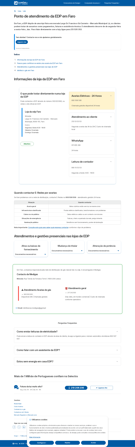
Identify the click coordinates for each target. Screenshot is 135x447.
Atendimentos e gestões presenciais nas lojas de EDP (37, 67)
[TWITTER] (19, 427)
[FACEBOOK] (14, 427)
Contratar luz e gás (20, 409)
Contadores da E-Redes (21, 412)
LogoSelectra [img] (15, 443)
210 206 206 (76, 387)
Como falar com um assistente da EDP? (38, 350)
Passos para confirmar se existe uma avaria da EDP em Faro (39, 63)
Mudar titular (17, 403)
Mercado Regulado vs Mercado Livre (25, 415)
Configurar (41, 443)
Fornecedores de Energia (72, 3)
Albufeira (27, 144)
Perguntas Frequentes (112, 3)
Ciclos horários (18, 406)
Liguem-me (21, 42)
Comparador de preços (93, 3)
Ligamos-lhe (101, 388)
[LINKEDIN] (24, 427)
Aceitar (93, 443)
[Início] (15, 11)
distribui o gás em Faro (25, 70)
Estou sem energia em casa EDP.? (35, 361)
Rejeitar (67, 443)
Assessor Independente (22, 48)
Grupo (16, 436)
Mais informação (34, 437)
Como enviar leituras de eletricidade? (37, 331)
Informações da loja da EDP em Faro (31, 60)
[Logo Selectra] (21, 3)
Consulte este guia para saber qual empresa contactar (48, 227)
